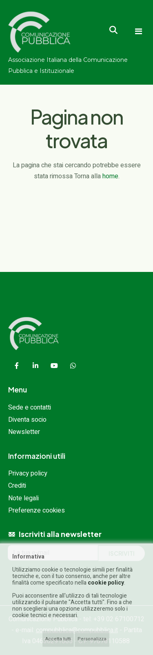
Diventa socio (27, 420)
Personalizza (92, 638)
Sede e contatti (29, 407)
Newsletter (24, 432)
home (110, 176)
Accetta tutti (58, 638)
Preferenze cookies (36, 510)
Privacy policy (27, 473)
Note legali (23, 498)
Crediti (17, 486)
